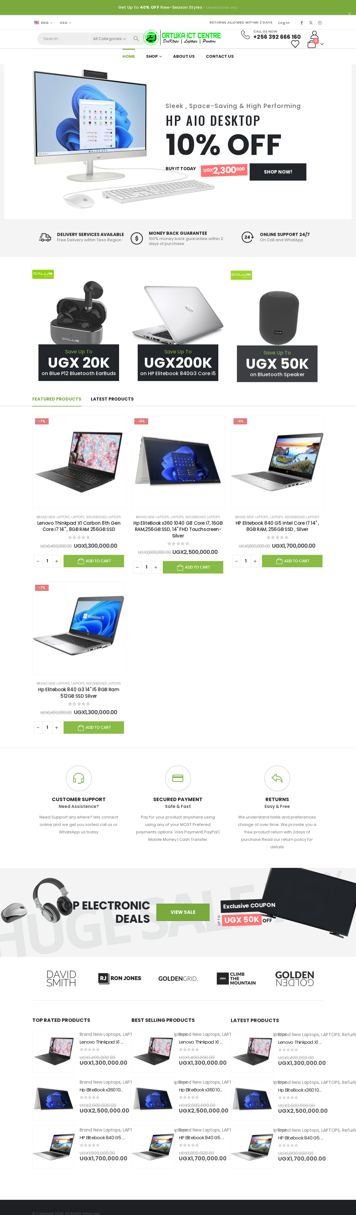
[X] (311, 23)
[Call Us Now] (272, 34)
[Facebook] (302, 23)
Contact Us (220, 56)
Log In (284, 22)
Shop (152, 56)
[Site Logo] (182, 37)
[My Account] (314, 35)
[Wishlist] (295, 44)
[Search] (136, 39)
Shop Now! (278, 172)
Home (128, 56)
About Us (184, 56)
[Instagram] (320, 23)
